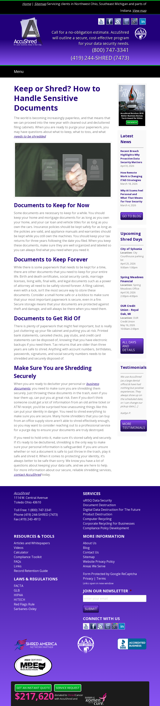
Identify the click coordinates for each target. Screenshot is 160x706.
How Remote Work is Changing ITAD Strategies (131, 176)
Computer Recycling (97, 519)
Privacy (88, 578)
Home (26, 4)
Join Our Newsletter (107, 590)
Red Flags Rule (24, 604)
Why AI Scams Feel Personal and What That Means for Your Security (131, 196)
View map (139, 10)
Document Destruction (99, 505)
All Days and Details (129, 346)
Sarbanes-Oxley (25, 609)
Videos (18, 548)
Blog (86, 548)
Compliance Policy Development (106, 528)
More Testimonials (133, 426)
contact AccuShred (27, 474)
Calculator (21, 552)
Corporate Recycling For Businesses (109, 523)
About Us (89, 543)
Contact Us (91, 552)
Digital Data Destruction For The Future (111, 509)
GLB (17, 590)
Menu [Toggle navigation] (19, 71)
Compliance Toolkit (28, 557)
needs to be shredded (30, 136)
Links (18, 566)
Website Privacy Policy (99, 561)
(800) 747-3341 (110, 49)
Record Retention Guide (31, 571)
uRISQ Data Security (97, 500)
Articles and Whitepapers (32, 543)
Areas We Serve (94, 566)
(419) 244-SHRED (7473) (100, 57)
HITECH (19, 600)
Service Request (68, 688)
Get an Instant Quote (33, 688)
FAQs (17, 561)
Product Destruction (97, 514)
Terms (101, 578)
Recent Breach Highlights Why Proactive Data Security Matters (131, 156)
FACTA (18, 586)
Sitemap (40, 4)
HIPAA (18, 595)
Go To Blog (131, 216)
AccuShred (21, 493)
